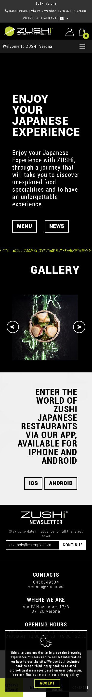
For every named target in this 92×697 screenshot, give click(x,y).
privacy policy (68, 675)
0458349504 (18, 11)
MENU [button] (24, 226)
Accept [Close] (47, 683)
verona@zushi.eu (46, 586)
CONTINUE (73, 545)
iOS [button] (33, 483)
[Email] (33, 545)
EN (64, 18)
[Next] (79, 327)
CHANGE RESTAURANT (40, 18)
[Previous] (13, 327)
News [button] (56, 226)
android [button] (61, 483)
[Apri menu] (82, 46)
